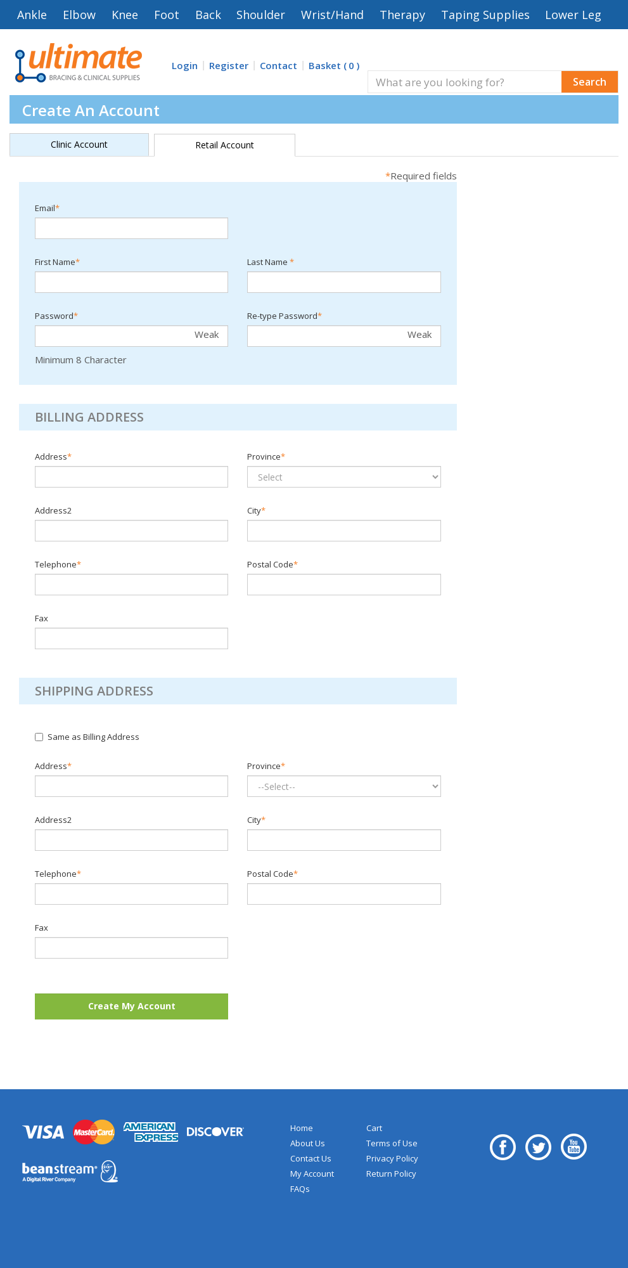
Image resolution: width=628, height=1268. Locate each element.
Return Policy (391, 1173)
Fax (41, 618)
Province (266, 456)
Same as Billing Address (87, 736)
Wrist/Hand (332, 14)
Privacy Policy (392, 1158)
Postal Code (272, 564)
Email (47, 208)
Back (208, 14)
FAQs (300, 1188)
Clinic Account (79, 144)
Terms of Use (392, 1143)
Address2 (53, 510)
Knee (125, 14)
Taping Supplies (485, 14)
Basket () (334, 65)
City (256, 510)
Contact (278, 65)
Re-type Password (284, 315)
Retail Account (224, 145)
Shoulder (260, 14)
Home (301, 1128)
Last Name (270, 262)
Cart (374, 1128)
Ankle (32, 14)
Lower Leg (573, 14)
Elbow (79, 14)
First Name (57, 262)
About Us (307, 1143)
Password (56, 315)
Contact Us (310, 1158)
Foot (166, 14)
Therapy (402, 14)
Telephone (58, 564)
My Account (312, 1173)
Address (53, 456)
